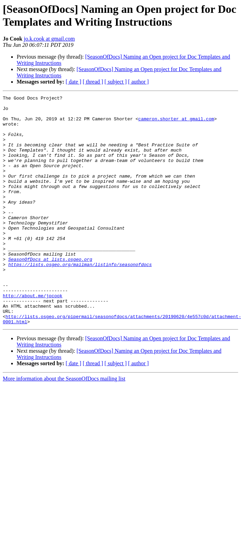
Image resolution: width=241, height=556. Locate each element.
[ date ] (73, 82)
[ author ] (138, 82)
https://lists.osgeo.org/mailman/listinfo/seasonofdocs (80, 299)
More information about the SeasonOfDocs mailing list (64, 424)
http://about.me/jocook (33, 336)
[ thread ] (93, 82)
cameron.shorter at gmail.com (176, 124)
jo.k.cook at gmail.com (49, 39)
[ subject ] (116, 82)
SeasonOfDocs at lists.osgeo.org (50, 292)
